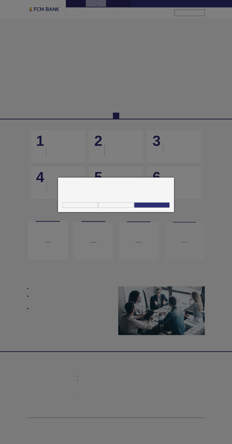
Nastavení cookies (80, 205)
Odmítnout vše (116, 205)
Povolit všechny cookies (152, 205)
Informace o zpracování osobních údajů (116, 198)
